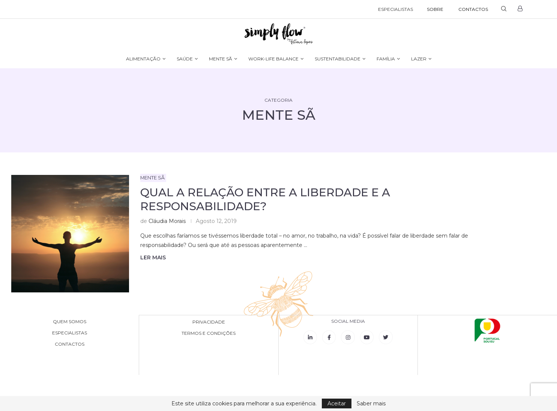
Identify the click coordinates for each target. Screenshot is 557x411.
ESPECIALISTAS (395, 9)
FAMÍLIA (386, 59)
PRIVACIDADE (208, 321)
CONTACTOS (473, 9)
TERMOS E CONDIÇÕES (209, 333)
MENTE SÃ (220, 59)
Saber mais (371, 403)
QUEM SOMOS (69, 321)
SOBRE (435, 9)
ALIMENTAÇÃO (143, 59)
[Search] (503, 9)
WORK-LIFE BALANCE (273, 59)
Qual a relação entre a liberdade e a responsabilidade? (265, 199)
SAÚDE (185, 59)
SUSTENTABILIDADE (337, 59)
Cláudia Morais (167, 221)
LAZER (418, 59)
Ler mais (153, 257)
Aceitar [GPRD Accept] (336, 403)
